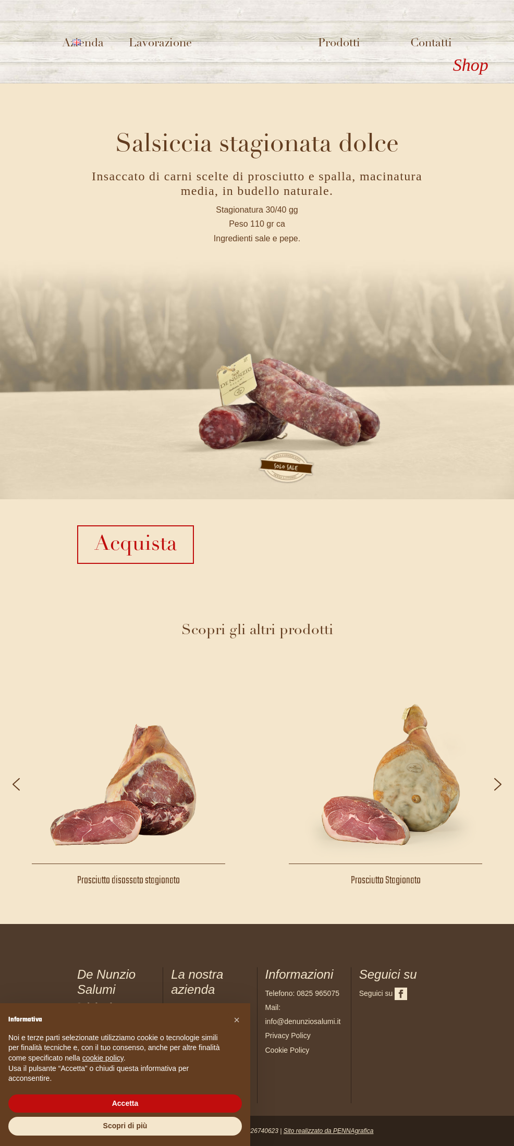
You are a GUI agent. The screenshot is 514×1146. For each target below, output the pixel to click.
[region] (257, 784)
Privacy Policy (288, 1035)
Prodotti (339, 44)
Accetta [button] (125, 1103)
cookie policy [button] (103, 1058)
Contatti (431, 44)
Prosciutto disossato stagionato (128, 880)
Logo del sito (255, 44)
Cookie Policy (287, 1050)
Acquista (135, 544)
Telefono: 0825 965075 (302, 993)
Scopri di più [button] (125, 1126)
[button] (16, 784)
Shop (470, 65)
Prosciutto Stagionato (386, 880)
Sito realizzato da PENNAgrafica (329, 1131)
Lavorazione (160, 44)
